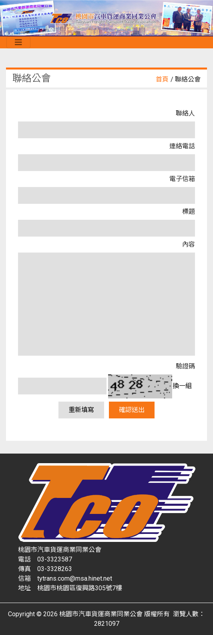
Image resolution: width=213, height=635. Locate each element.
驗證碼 (185, 366)
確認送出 (132, 410)
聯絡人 (185, 113)
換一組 (182, 386)
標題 (188, 211)
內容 (188, 244)
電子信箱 (182, 179)
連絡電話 (182, 146)
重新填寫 (81, 410)
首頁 (162, 79)
